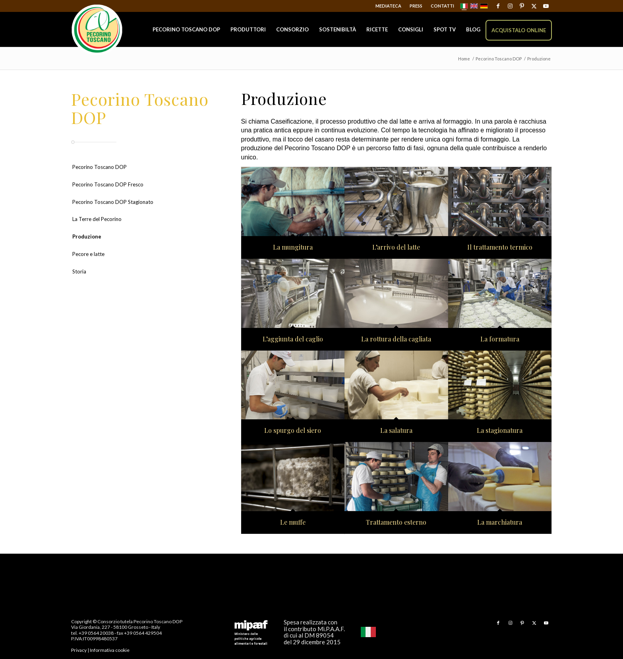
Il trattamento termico (499, 247)
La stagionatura (499, 430)
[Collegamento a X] (534, 6)
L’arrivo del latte (396, 247)
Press (416, 5)
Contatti (442, 5)
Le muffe (293, 522)
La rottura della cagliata (396, 339)
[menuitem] (388, 6)
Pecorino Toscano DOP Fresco (107, 184)
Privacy (79, 650)
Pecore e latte (88, 254)
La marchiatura (499, 522)
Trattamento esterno (396, 522)
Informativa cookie (110, 650)
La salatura (396, 430)
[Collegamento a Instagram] (510, 6)
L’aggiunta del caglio (293, 339)
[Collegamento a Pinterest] (522, 6)
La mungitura (293, 247)
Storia (79, 271)
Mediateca (388, 5)
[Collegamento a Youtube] (546, 6)
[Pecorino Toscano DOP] (97, 30)
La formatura (499, 339)
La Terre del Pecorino (97, 219)
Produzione (86, 236)
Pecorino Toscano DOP (99, 167)
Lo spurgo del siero (292, 430)
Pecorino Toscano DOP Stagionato (112, 202)
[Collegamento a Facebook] (498, 6)
